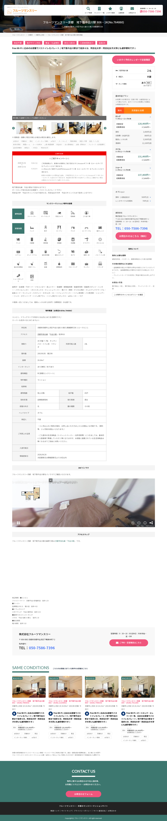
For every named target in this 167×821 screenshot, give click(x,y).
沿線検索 (121, 13)
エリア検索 (88, 13)
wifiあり (53, 141)
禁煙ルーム (26, 144)
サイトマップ (66, 810)
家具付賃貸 (16, 144)
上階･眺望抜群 (49, 144)
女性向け (16, 141)
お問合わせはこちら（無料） (133, 236)
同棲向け (24, 141)
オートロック (63, 141)
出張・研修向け (81, 144)
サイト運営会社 (99, 810)
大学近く (36, 148)
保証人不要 (83, 141)
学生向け (59, 144)
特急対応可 (44, 148)
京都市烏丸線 (42, 334)
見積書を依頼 (138, 110)
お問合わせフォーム (84, 794)
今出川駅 (53, 334)
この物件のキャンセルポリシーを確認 (128, 294)
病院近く (27, 148)
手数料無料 (73, 141)
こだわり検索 (110, 13)
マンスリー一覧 (99, 13)
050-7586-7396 (152, 11)
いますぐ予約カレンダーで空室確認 (133, 59)
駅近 (31, 141)
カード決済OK (37, 144)
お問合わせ (132, 13)
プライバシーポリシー (82, 810)
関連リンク (55, 810)
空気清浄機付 (17, 148)
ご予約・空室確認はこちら (130, 642)
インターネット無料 (41, 141)
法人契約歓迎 (69, 144)
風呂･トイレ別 (94, 141)
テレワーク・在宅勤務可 (97, 144)
